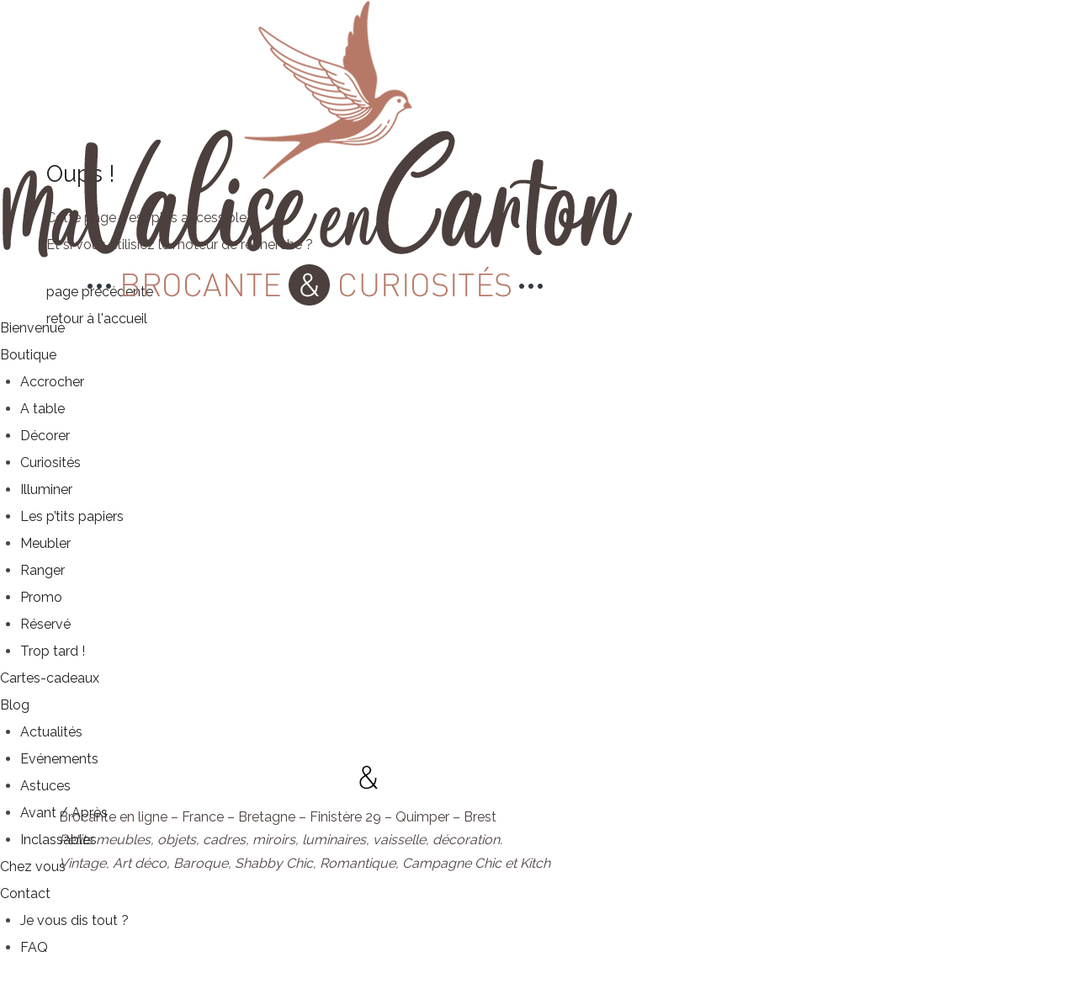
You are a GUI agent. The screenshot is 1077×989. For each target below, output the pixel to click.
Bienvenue (32, 328)
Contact (25, 893)
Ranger (42, 570)
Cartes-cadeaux (49, 678)
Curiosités (50, 463)
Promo (41, 597)
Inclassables (58, 840)
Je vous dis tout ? (74, 920)
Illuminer (46, 489)
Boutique (28, 355)
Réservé (45, 624)
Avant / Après (64, 813)
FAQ (34, 947)
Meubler (45, 543)
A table (42, 409)
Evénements (59, 759)
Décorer (45, 436)
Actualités (51, 732)
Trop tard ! (52, 651)
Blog (14, 705)
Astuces (45, 786)
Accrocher (52, 382)
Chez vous (33, 867)
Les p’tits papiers (72, 516)
